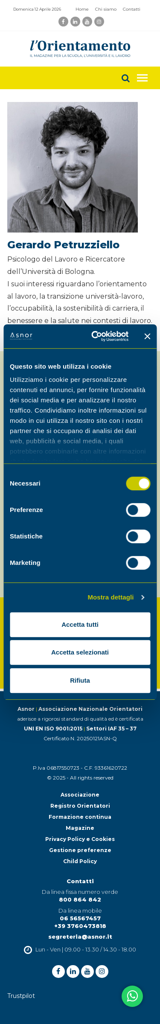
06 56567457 (80, 918)
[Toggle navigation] (142, 78)
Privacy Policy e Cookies (80, 839)
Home (82, 9)
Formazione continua (80, 817)
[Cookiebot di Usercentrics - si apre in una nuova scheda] (95, 336)
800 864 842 (80, 899)
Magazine (80, 828)
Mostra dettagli (110, 597)
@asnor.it (96, 936)
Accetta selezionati (80, 652)
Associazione (80, 794)
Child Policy (80, 861)
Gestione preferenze (80, 850)
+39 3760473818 (80, 925)
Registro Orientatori (80, 806)
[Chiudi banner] (147, 336)
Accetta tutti (80, 624)
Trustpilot (21, 996)
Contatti (131, 9)
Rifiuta (80, 680)
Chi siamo (105, 9)
